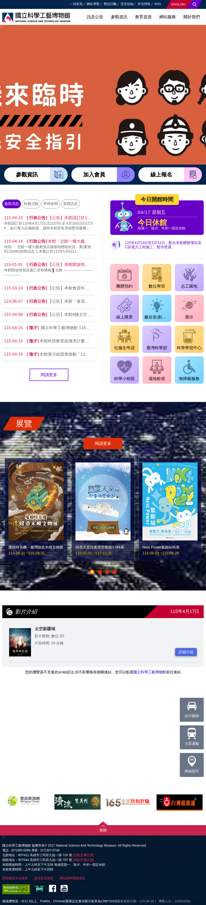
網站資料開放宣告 (72, 878)
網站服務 (167, 17)
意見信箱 (127, 4)
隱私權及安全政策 (15, 878)
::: (70, 4)
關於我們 (191, 17)
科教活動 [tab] (31, 204)
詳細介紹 (186, 652)
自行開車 (192, 708)
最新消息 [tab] (11, 204)
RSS (157, 4)
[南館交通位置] (83, 860)
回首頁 (77, 4)
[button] (92, 572)
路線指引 (192, 763)
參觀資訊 (119, 17)
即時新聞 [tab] (51, 204)
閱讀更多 (49, 374)
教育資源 (143, 17)
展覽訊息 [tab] (70, 204)
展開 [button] (103, 830)
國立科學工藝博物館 (149, 672)
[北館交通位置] (83, 855)
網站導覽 (93, 4)
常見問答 (144, 4)
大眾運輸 (192, 735)
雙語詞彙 (110, 4)
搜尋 (194, 4)
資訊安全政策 (43, 878)
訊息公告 (95, 17)
